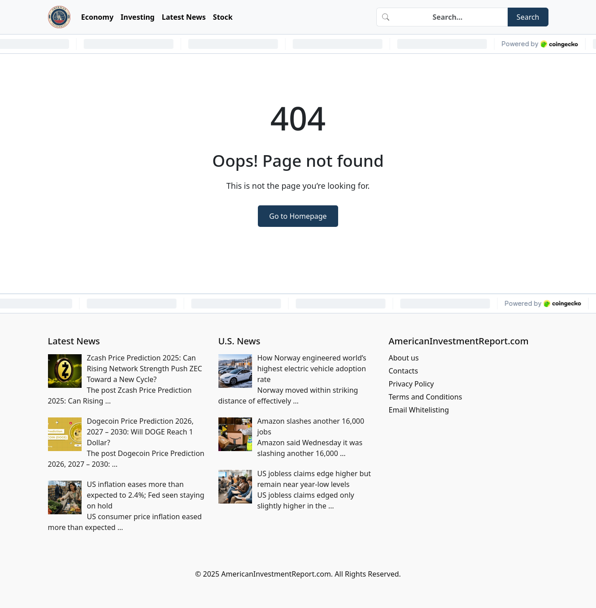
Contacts (403, 371)
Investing (138, 17)
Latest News (184, 17)
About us (404, 358)
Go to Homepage (297, 216)
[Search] (451, 17)
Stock (223, 17)
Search (528, 17)
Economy (97, 17)
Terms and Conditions (425, 397)
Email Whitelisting (419, 410)
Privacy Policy (411, 384)
